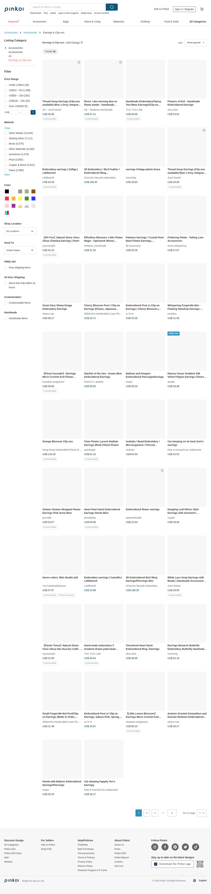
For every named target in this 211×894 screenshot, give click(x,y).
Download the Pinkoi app (172, 864)
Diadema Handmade (101, 109)
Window (8, 862)
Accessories (11, 32)
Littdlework (48, 177)
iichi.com (118, 866)
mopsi (129, 381)
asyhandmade (133, 517)
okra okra (172, 109)
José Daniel (54, 109)
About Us (119, 845)
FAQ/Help (83, 845)
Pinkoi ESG (120, 853)
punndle (46, 517)
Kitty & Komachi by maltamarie (184, 449)
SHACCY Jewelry (93, 381)
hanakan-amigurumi (53, 381)
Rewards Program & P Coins (92, 870)
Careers (118, 862)
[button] (33, 112)
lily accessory (133, 245)
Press (117, 849)
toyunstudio (48, 245)
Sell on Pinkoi (161, 9)
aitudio (171, 381)
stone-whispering (176, 245)
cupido (171, 517)
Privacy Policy (85, 862)
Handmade (35, 13)
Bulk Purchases (86, 849)
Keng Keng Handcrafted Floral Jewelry (63, 449)
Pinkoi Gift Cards (13, 853)
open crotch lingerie (68, 13)
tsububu (130, 449)
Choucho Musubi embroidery (100, 177)
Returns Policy (85, 866)
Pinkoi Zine (10, 849)
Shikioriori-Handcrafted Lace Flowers (104, 313)
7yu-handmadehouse (54, 585)
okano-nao (48, 313)
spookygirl (89, 449)
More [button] (7, 174)
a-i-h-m (130, 313)
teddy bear (86, 13)
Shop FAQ (46, 849)
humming (131, 177)
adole (53, 13)
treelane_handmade (95, 245)
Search (112, 7)
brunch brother (101, 13)
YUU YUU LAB (134, 109)
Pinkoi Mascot (121, 857)
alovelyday (90, 517)
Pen (46, 13)
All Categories (11, 845)
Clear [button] (7, 128)
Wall (6, 857)
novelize (172, 313)
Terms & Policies (86, 857)
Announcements (86, 853)
